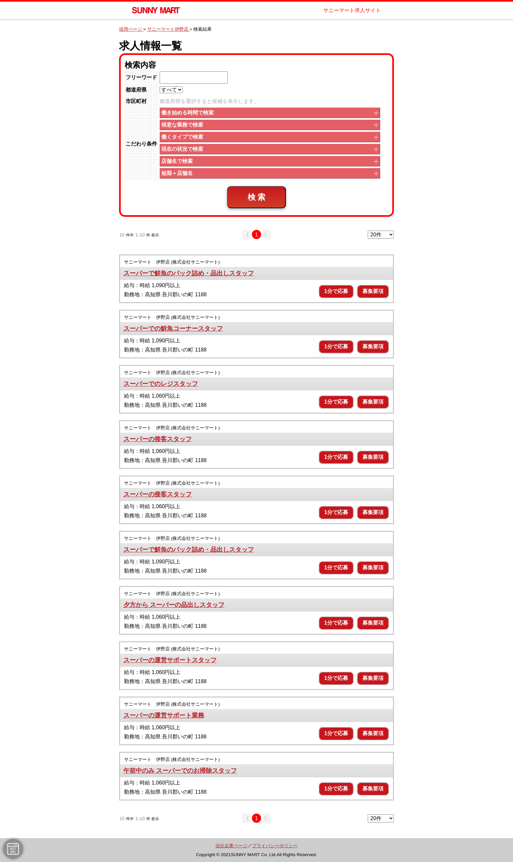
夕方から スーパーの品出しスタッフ (173, 604)
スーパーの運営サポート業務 (163, 715)
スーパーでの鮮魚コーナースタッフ (173, 328)
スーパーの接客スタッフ (157, 439)
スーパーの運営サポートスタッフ (170, 660)
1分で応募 (336, 291)
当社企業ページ (231, 845)
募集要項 (373, 291)
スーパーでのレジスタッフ (160, 383)
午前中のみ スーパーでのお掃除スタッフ (180, 770)
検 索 (257, 197)
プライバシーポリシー (275, 845)
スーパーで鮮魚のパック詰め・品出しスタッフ (188, 273)
